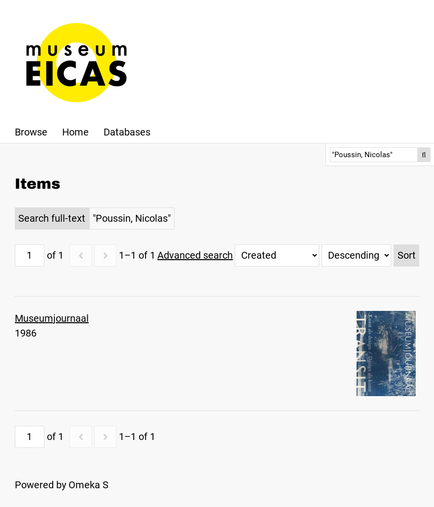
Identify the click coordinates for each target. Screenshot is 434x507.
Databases (127, 132)
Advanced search (195, 255)
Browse (31, 132)
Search (424, 154)
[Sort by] (277, 255)
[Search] (374, 154)
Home (75, 132)
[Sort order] (356, 255)
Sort (407, 255)
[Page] (29, 255)
